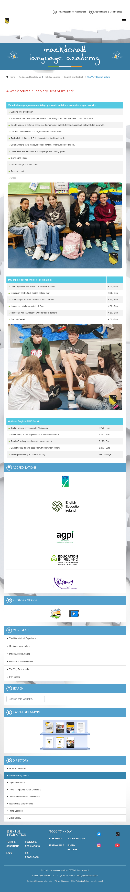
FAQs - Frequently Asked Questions (25, 790)
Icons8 (100, 881)
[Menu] (124, 21)
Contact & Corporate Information (40, 881)
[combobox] (25, 699)
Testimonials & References (21, 804)
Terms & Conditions (17, 768)
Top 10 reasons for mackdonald (69, 12)
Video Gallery (15, 818)
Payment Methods (17, 782)
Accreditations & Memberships (105, 12)
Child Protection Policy (80, 881)
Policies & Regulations (19, 775)
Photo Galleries (16, 811)
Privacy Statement (62, 881)
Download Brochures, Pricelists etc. (25, 796)
